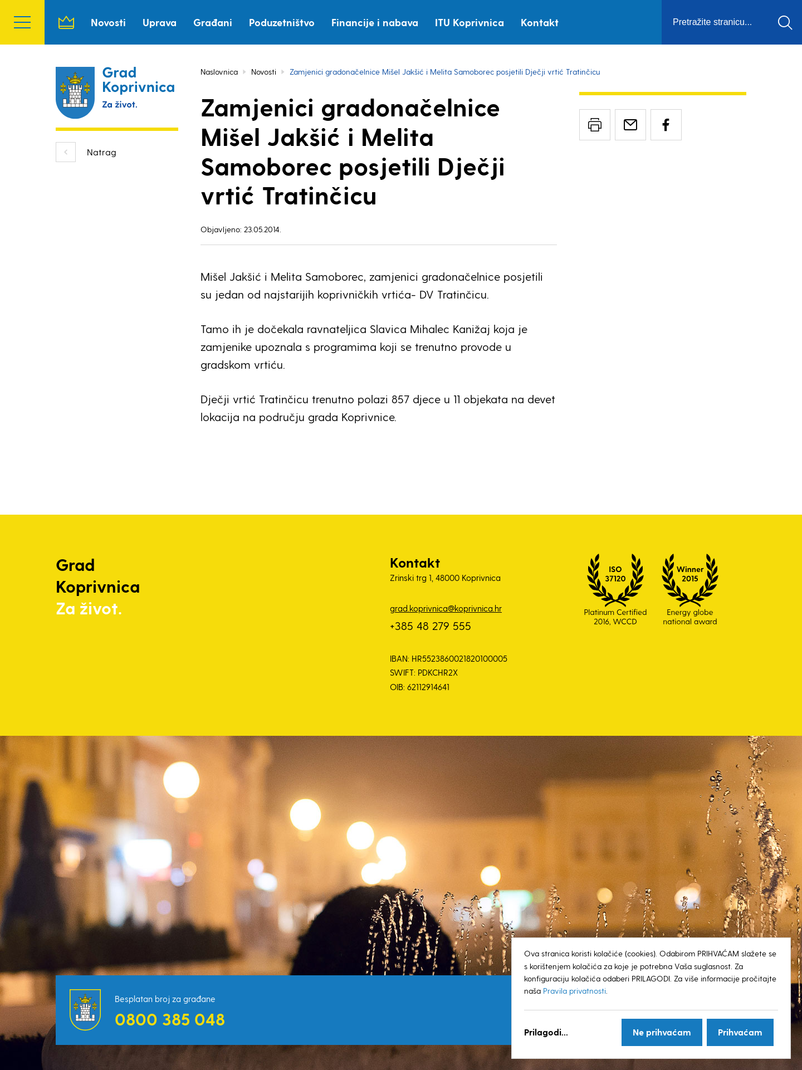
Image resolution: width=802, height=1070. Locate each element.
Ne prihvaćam (662, 1032)
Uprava (160, 22)
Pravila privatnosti (574, 990)
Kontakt (540, 22)
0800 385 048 (170, 1019)
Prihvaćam (740, 1032)
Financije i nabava (374, 22)
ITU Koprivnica (469, 22)
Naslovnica (66, 22)
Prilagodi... (546, 1032)
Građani (212, 22)
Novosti (108, 22)
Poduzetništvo (282, 22)
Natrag (101, 151)
